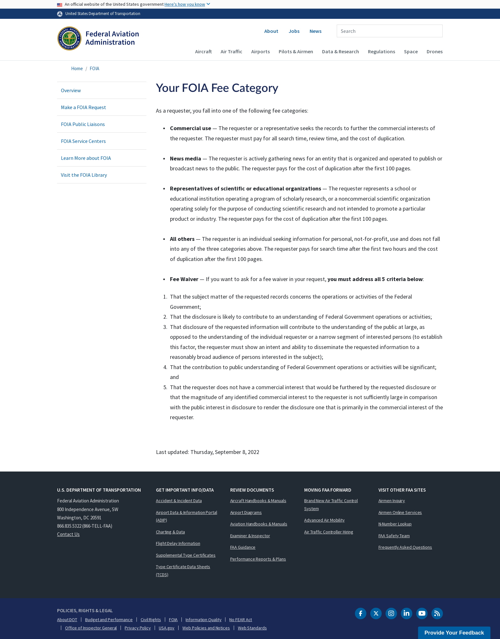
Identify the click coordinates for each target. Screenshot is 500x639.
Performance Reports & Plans (258, 559)
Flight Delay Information (178, 543)
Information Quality (203, 619)
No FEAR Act (240, 619)
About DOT (67, 619)
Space (411, 51)
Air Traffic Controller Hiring (328, 532)
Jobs (294, 31)
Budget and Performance (109, 619)
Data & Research (340, 51)
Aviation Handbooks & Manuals (258, 524)
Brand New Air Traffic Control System (331, 504)
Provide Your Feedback (454, 633)
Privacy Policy (138, 628)
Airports (260, 51)
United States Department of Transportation (102, 13)
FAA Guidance (243, 547)
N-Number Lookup (395, 524)
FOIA (94, 68)
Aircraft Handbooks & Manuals (258, 500)
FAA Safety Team (394, 536)
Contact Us (68, 534)
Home (77, 68)
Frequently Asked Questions (405, 547)
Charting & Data (170, 532)
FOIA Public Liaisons (83, 124)
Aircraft (203, 51)
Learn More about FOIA (86, 158)
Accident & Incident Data (179, 500)
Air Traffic (231, 51)
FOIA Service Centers (83, 141)
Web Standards (252, 628)
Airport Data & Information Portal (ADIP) (186, 516)
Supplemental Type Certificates (186, 555)
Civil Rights (151, 619)
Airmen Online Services (400, 512)
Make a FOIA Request (83, 107)
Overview (71, 90)
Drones (435, 51)
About (271, 31)
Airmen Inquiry (392, 500)
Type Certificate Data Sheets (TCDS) (183, 570)
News (315, 31)
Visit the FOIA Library (84, 175)
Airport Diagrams (246, 512)
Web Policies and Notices (206, 628)
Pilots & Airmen (296, 51)
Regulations (381, 51)
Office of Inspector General (91, 628)
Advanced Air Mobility (324, 520)
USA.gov (166, 628)
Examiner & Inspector (250, 536)
